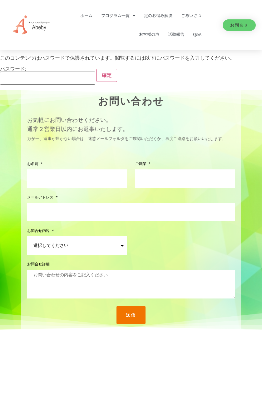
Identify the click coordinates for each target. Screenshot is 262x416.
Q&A (197, 34)
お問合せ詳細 (38, 264)
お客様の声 (149, 34)
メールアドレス (41, 197)
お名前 (33, 164)
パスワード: (47, 76)
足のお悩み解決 (158, 15)
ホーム (86, 15)
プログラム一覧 (118, 16)
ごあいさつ (191, 15)
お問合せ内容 (39, 231)
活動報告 (176, 34)
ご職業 (141, 164)
